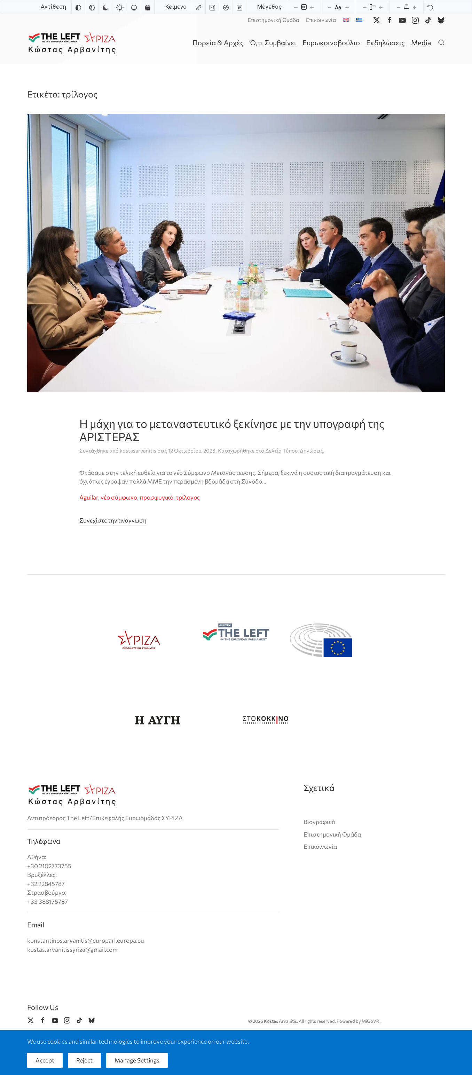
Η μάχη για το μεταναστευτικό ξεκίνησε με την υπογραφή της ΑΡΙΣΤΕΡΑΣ (232, 430)
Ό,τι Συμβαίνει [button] (273, 42)
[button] (441, 42)
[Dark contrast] (105, 7)
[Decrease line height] (365, 7)
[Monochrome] (92, 7)
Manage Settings (137, 1060)
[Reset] (430, 7)
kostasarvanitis (138, 450)
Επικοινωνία (321, 20)
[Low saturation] (134, 7)
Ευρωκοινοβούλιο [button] (331, 42)
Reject (84, 1060)
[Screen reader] (226, 7)
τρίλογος (188, 497)
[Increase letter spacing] (414, 7)
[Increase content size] (312, 7)
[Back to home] (73, 42)
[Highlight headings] (212, 7)
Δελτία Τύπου (281, 450)
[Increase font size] (347, 7)
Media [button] (421, 42)
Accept (45, 1060)
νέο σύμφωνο (119, 497)
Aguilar (88, 497)
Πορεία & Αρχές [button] (218, 42)
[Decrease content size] (296, 7)
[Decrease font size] (329, 7)
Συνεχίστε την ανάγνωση (113, 520)
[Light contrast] (119, 7)
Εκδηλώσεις (385, 42)
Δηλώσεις (311, 450)
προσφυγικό (156, 497)
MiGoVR (370, 1021)
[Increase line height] (381, 7)
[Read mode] (239, 7)
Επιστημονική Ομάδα (273, 20)
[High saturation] (148, 7)
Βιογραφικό (319, 821)
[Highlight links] (199, 7)
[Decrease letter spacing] (398, 7)
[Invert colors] (78, 7)
